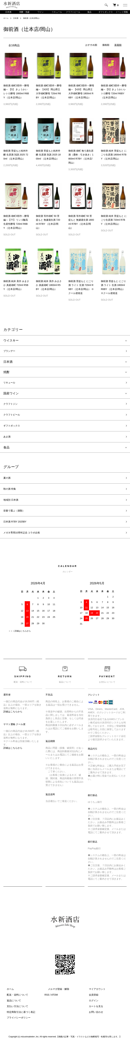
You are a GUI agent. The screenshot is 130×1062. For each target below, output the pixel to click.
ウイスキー (11, 345)
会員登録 (90, 1013)
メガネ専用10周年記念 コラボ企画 (26, 550)
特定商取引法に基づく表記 (17, 1030)
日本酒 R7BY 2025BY (18, 538)
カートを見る (92, 1024)
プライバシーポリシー (15, 1036)
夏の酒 (8, 490)
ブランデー (11, 356)
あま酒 (8, 447)
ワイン (40, 14)
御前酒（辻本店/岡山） (35, 23)
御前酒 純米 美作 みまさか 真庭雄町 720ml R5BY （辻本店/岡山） (16, 290)
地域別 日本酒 (13, 514)
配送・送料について (14, 1013)
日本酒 (8, 14)
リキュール (57, 14)
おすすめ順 (91, 49)
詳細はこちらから (12, 730)
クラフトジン (12, 411)
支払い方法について (14, 1024)
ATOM (54, 1013)
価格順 (105, 49)
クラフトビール (73, 14)
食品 (89, 14)
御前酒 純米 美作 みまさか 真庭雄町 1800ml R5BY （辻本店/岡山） (49, 290)
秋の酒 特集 (11, 502)
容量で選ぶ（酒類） (17, 526)
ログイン (90, 1019)
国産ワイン (11, 400)
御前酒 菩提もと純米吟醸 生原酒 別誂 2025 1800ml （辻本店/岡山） (48, 159)
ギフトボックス (106, 14)
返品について (10, 1019)
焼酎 (6, 378)
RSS (47, 1013)
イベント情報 (122, 14)
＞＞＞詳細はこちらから (19, 649)
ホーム (6, 23)
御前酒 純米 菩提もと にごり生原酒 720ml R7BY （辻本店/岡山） (114, 224)
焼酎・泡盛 (24, 14)
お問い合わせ (92, 1030)
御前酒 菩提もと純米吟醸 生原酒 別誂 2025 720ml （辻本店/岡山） (15, 159)
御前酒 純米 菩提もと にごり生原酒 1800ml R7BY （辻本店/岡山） (114, 159)
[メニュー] (125, 5)
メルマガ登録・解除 (55, 1007)
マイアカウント (93, 1007)
